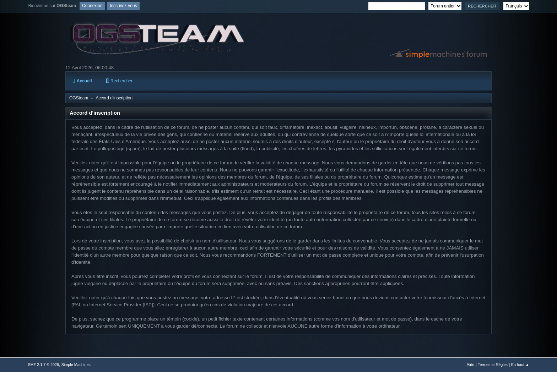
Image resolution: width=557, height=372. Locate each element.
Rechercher (119, 80)
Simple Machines (76, 364)
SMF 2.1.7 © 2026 (43, 364)
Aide (471, 364)
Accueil (82, 80)
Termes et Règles (493, 364)
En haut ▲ (520, 364)
